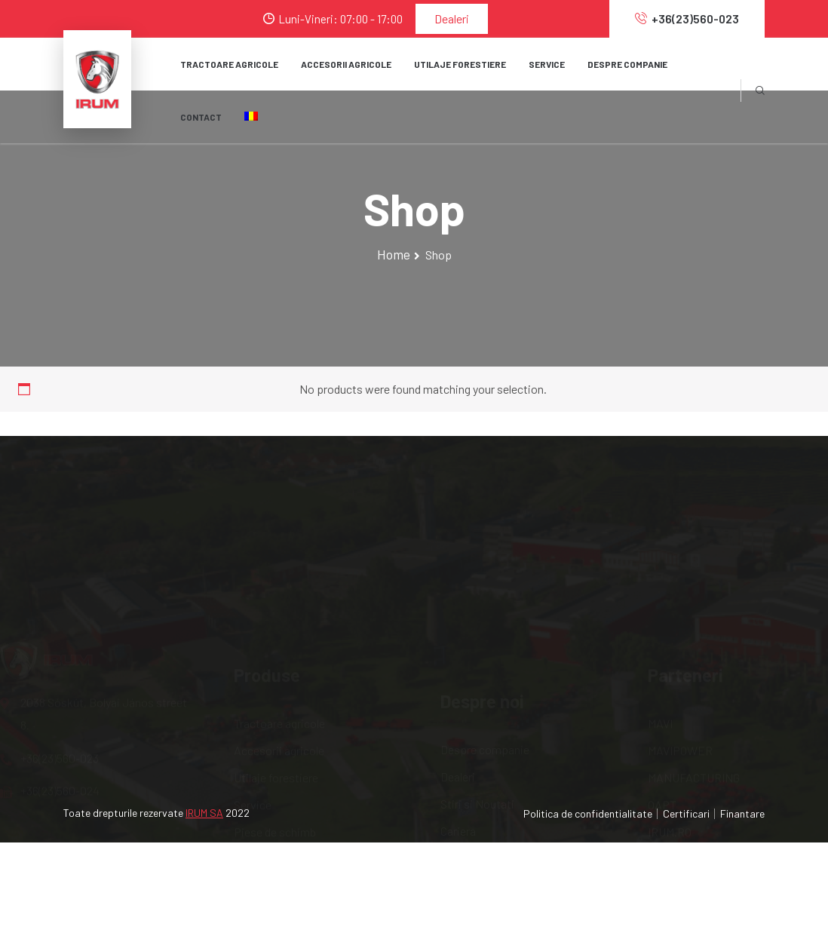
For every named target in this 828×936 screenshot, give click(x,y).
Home (393, 254)
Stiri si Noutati (477, 718)
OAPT (662, 730)
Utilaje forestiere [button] (460, 64)
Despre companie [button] (627, 64)
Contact (201, 117)
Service (252, 730)
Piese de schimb (275, 757)
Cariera (458, 745)
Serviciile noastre (484, 800)
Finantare (742, 813)
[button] (251, 117)
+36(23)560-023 (687, 18)
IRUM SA (204, 812)
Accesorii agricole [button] (346, 64)
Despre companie (484, 664)
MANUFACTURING (694, 703)
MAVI (660, 649)
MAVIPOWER (680, 676)
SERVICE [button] (547, 64)
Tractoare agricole (229, 64)
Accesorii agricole (279, 676)
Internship (466, 773)
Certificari (686, 813)
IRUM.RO (670, 757)
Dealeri (451, 18)
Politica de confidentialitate (587, 813)
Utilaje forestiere (276, 703)
